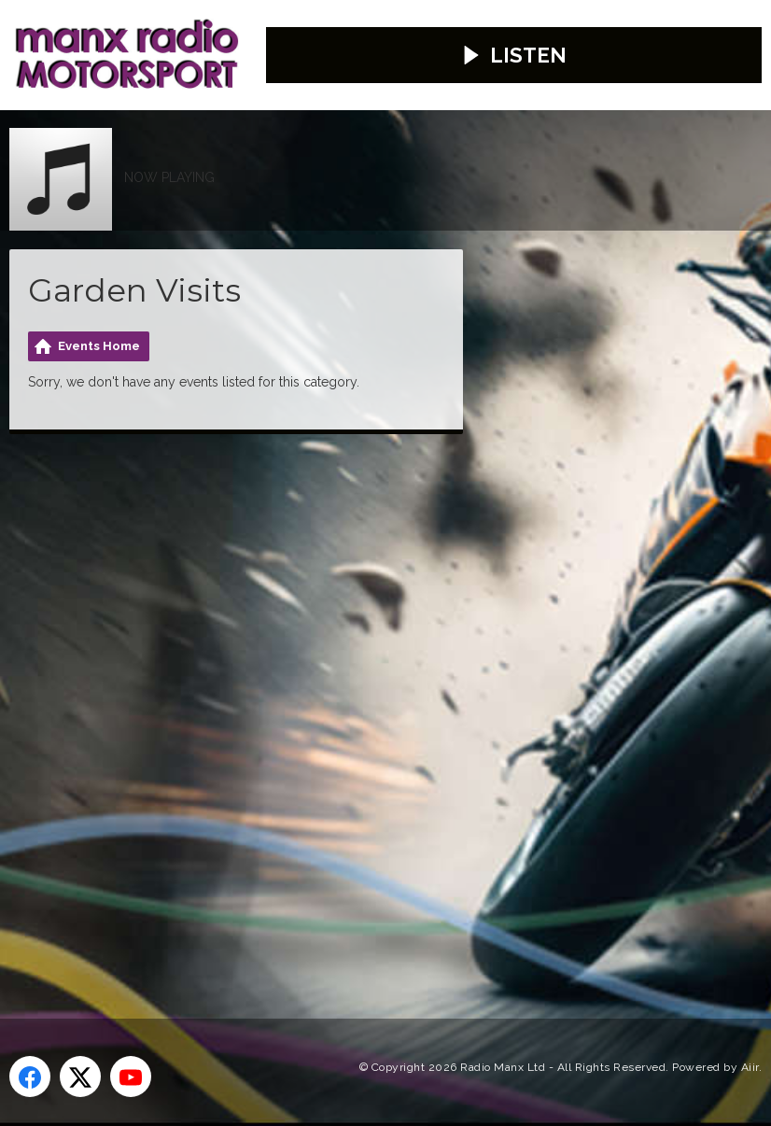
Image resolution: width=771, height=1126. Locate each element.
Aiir (750, 1057)
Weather (441, 138)
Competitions (185, 194)
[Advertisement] (359, 696)
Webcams (56, 194)
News (117, 138)
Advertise (210, 138)
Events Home (99, 338)
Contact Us (327, 138)
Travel (535, 138)
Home (39, 138)
